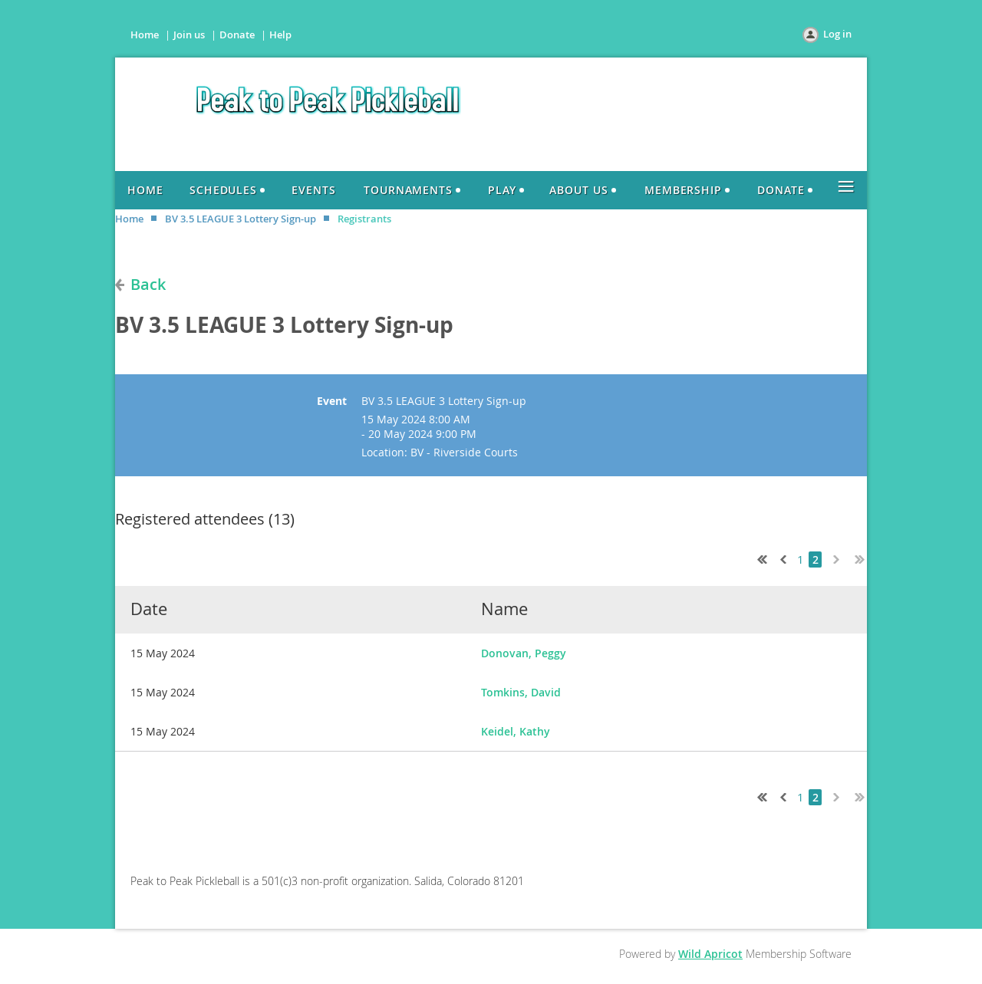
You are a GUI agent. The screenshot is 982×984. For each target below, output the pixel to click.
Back (148, 284)
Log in (837, 34)
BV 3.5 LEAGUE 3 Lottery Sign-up (240, 218)
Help (280, 34)
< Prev (782, 558)
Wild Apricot (710, 953)
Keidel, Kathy (515, 731)
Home (144, 34)
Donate (237, 34)
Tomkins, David (521, 692)
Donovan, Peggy (523, 653)
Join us (189, 34)
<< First (758, 558)
